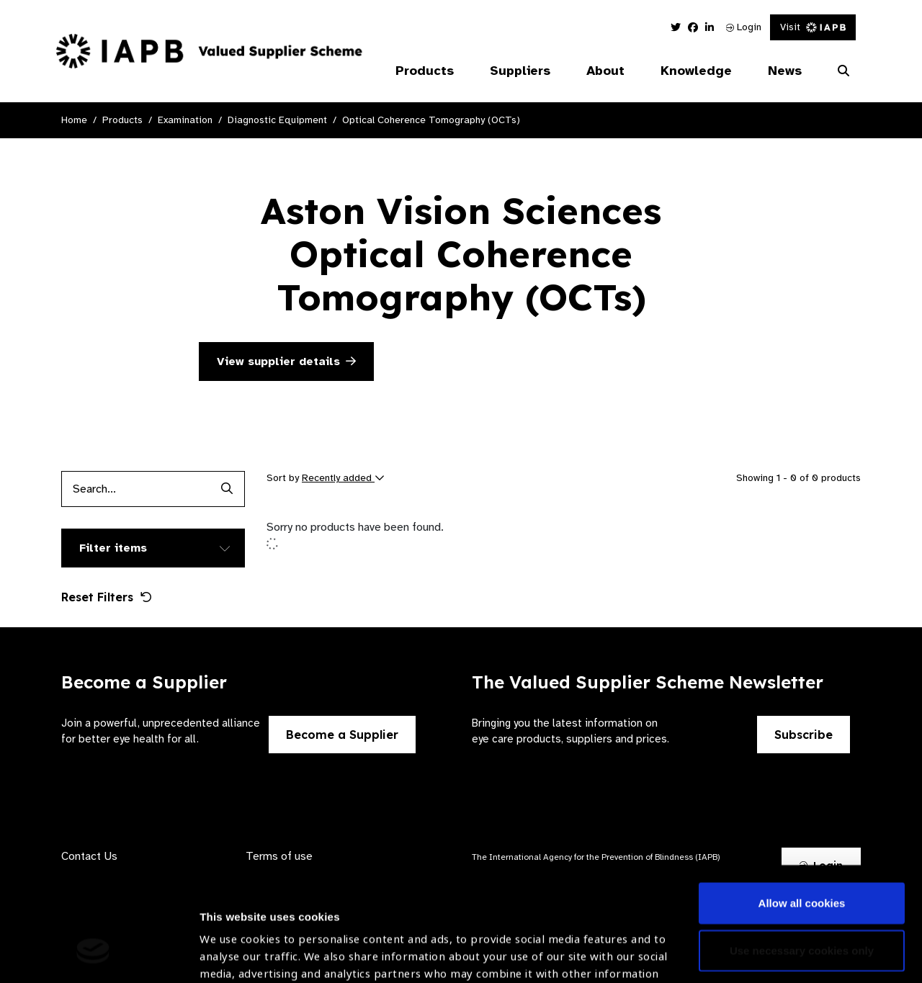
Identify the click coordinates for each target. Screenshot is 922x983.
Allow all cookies (802, 805)
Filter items (113, 548)
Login (743, 27)
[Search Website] (843, 71)
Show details (233, 940)
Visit (813, 27)
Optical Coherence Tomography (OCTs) (431, 120)
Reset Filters (106, 597)
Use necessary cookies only (802, 852)
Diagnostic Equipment (277, 120)
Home (74, 120)
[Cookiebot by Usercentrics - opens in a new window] (93, 955)
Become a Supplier (342, 734)
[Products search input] (135, 489)
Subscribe (803, 734)
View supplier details (286, 361)
